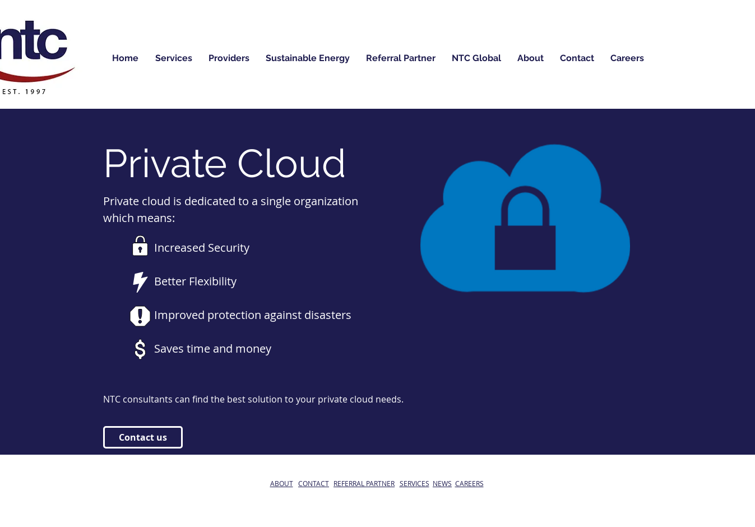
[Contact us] (143, 437)
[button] (308, 58)
